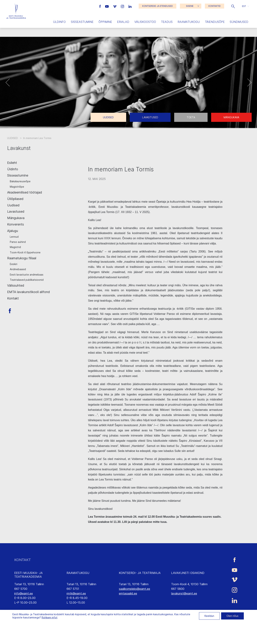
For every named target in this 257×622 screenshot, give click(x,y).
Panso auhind (18, 241)
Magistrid (15, 247)
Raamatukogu (189, 22)
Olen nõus (232, 615)
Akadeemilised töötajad (24, 192)
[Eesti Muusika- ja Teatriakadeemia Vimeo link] (115, 6)
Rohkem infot (49, 617)
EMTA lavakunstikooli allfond (28, 292)
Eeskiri (13, 264)
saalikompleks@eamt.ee (134, 589)
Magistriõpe (17, 186)
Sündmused (239, 22)
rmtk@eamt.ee (76, 593)
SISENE (189, 6)
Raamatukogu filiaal (21, 258)
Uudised (108, 117)
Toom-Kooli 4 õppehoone (25, 252)
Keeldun (209, 615)
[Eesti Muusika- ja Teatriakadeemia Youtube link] (107, 6)
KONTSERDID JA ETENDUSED (157, 6)
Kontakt (13, 298)
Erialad (123, 22)
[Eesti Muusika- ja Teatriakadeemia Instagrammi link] (123, 6)
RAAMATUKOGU (78, 573)
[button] (233, 6)
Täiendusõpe (215, 22)
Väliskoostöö (145, 22)
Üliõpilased (15, 199)
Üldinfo (59, 22)
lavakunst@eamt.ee (184, 593)
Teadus (167, 22)
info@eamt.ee (23, 593)
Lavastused (150, 117)
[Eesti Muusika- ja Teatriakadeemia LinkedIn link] (130, 6)
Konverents (15, 224)
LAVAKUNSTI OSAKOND (187, 573)
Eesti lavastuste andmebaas (26, 274)
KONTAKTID (214, 6)
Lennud (14, 236)
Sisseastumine (82, 22)
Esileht (12, 163)
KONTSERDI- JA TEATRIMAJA (140, 573)
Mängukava (231, 117)
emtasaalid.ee (128, 593)
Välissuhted (15, 285)
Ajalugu (12, 231)
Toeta (191, 117)
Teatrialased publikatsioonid (27, 279)
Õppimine (105, 22)
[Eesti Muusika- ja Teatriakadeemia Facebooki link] (100, 6)
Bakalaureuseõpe (20, 181)
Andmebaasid (18, 269)
